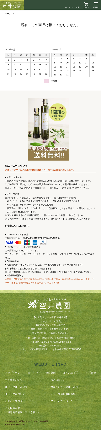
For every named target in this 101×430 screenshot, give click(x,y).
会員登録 (50, 372)
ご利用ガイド (64, 272)
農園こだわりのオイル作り (65, 387)
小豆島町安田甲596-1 (70, 349)
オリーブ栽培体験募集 (63, 394)
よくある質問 (70, 372)
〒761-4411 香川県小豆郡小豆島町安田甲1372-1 (50, 338)
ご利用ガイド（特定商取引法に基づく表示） (22, 410)
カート (86, 7)
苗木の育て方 (58, 379)
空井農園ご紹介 (14, 379)
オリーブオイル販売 (16, 387)
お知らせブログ (14, 401)
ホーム (8, 13)
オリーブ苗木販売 (15, 394)
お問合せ (91, 372)
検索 (77, 7)
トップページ (12, 372)
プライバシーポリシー (63, 401)
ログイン (69, 7)
